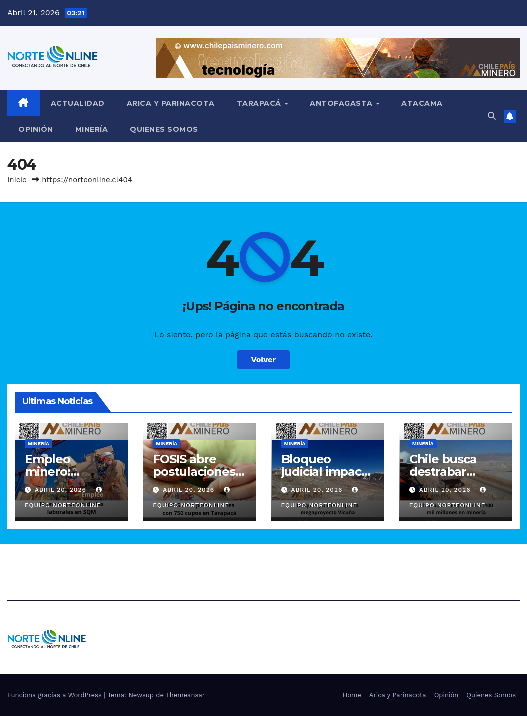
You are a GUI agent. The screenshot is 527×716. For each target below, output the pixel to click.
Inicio (17, 179)
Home (352, 695)
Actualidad (78, 103)
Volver (263, 359)
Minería (91, 129)
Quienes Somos (164, 129)
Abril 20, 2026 (62, 489)
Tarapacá (260, 103)
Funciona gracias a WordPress (55, 695)
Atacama (422, 103)
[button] (492, 116)
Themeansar (185, 695)
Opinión (35, 129)
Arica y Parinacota (171, 103)
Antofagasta (342, 103)
